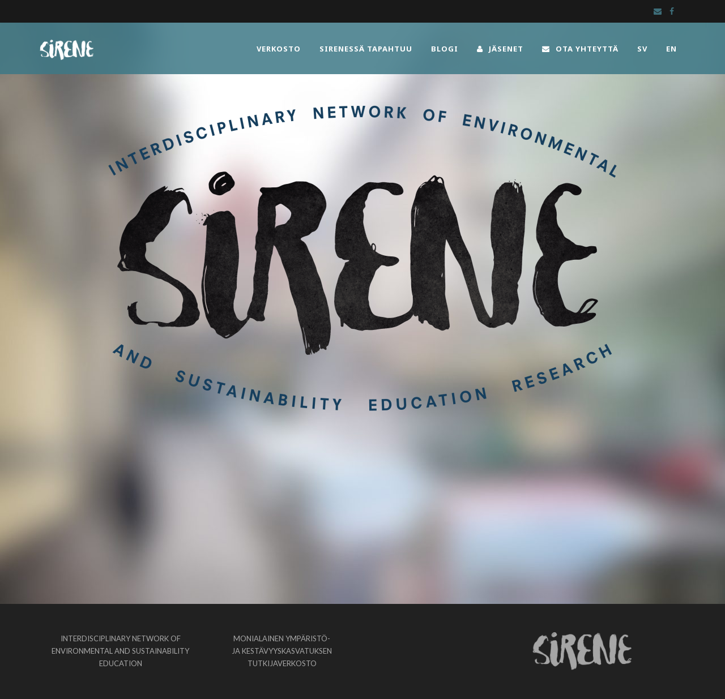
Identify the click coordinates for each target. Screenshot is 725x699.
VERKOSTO (279, 49)
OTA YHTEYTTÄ (580, 49)
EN (671, 49)
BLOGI (444, 49)
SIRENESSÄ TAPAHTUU (365, 49)
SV (642, 49)
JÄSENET (500, 49)
